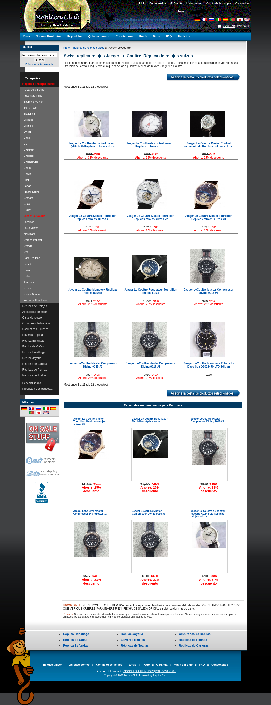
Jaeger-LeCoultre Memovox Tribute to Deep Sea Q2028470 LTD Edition (209, 365)
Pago (156, 36)
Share (180, 11)
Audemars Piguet (32, 95)
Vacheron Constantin (34, 300)
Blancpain (28, 113)
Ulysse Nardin (31, 294)
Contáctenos (124, 36)
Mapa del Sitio (183, 664)
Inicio (142, 3)
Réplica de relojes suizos (88, 47)
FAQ (169, 36)
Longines (28, 222)
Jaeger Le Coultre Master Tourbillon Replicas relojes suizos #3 (208, 217)
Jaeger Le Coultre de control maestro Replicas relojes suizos (150, 145)
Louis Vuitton (30, 228)
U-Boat (27, 288)
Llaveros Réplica (32, 335)
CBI (25, 143)
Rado (26, 270)
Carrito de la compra (219, 3)
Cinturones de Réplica (36, 323)
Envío (143, 36)
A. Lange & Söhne (33, 89)
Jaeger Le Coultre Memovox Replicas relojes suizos (92, 291)
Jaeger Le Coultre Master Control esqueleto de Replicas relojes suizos (208, 145)
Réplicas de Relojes (34, 306)
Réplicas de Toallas (34, 375)
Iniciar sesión (194, 3)
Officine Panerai (32, 240)
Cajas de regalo (32, 317)
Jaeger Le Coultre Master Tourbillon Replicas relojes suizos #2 (150, 217)
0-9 (174, 671)
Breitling (27, 125)
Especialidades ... (33, 383)
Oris (25, 252)
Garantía (162, 664)
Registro (184, 36)
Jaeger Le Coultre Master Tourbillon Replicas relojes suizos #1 (92, 217)
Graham (27, 197)
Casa (26, 36)
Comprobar (242, 3)
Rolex (26, 276)
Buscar (27, 47)
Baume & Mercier (33, 101)
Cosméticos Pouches (35, 329)
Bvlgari (27, 131)
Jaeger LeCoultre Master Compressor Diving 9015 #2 (93, 365)
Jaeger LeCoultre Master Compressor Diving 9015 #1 (208, 291)
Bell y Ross (29, 107)
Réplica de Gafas (33, 346)
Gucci (26, 203)
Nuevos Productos (48, 36)
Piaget (26, 264)
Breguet (27, 119)
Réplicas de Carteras (35, 363)
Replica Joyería (32, 358)
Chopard (28, 155)
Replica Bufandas (33, 340)
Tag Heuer (29, 282)
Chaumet (28, 149)
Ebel (25, 179)
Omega (27, 246)
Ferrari (26, 185)
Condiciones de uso (109, 664)
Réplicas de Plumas (34, 369)
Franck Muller (30, 191)
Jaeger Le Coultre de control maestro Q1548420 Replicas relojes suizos (92, 145)
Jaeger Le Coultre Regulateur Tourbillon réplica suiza (150, 291)
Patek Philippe (31, 258)
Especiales (74, 36)
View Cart (229, 26)
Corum (26, 167)
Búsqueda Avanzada (39, 64)
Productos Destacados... (37, 388)
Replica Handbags (33, 352)
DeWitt (26, 173)
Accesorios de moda (35, 311)
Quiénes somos (99, 36)
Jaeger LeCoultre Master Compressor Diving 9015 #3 (150, 365)
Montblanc (29, 234)
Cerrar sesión (157, 3)
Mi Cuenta (176, 3)
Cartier (26, 137)
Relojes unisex (52, 664)
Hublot (26, 209)
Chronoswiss (30, 161)
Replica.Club (130, 675)
